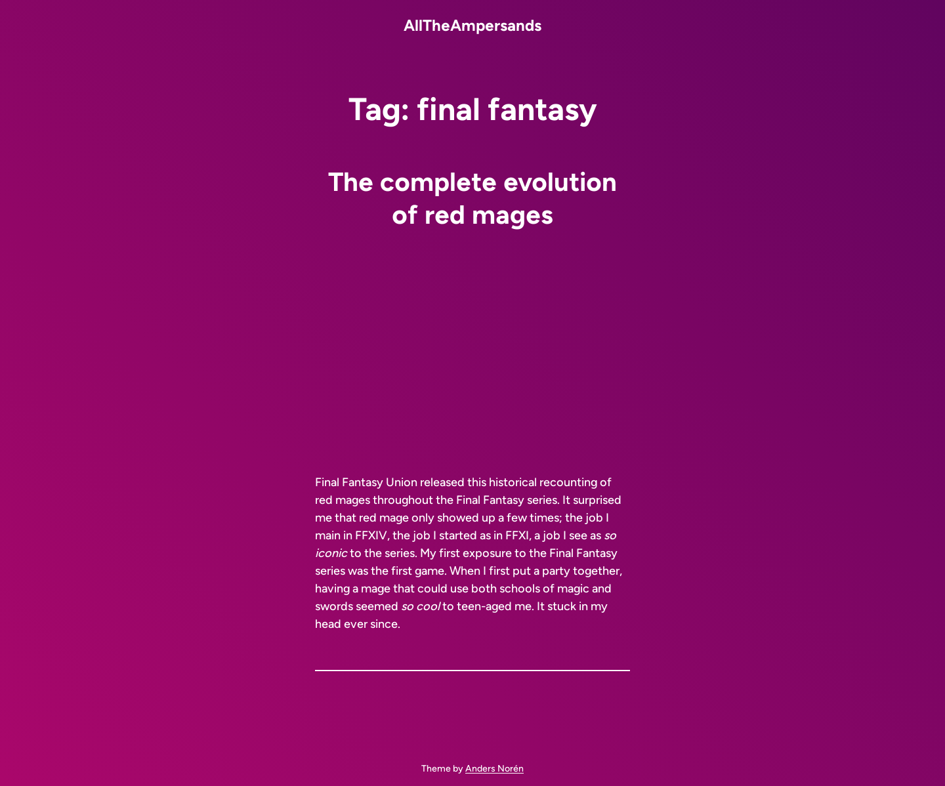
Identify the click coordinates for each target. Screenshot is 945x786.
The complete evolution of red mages (472, 198)
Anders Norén (494, 768)
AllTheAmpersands (472, 25)
